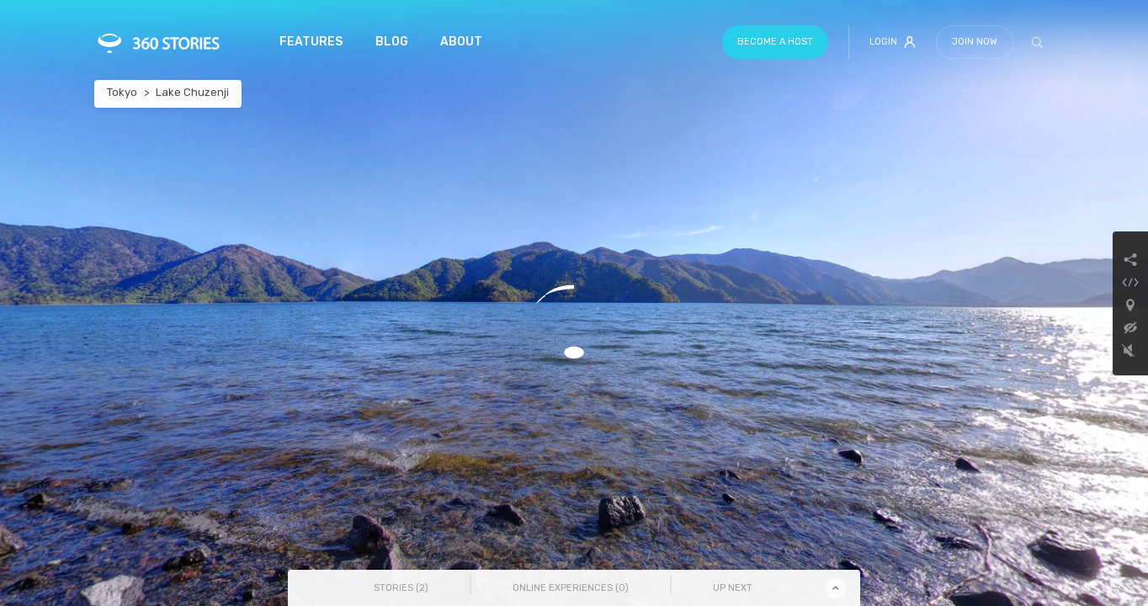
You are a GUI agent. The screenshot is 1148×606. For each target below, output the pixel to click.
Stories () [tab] (401, 587)
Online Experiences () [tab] (571, 587)
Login (892, 42)
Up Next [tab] (732, 587)
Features (311, 42)
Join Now (974, 41)
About (461, 42)
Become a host (775, 41)
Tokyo (122, 92)
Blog (391, 42)
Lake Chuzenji (192, 92)
